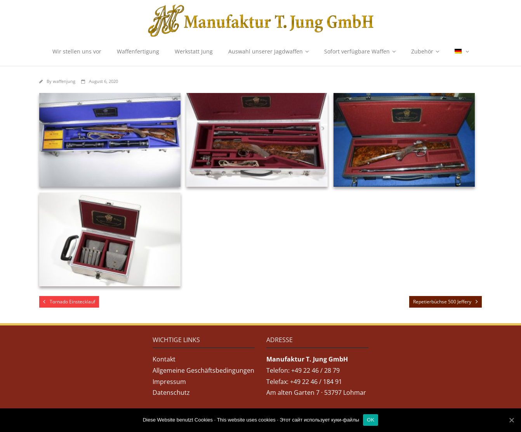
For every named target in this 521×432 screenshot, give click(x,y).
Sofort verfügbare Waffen (357, 51)
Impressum (169, 381)
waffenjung (64, 81)
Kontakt (164, 359)
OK (370, 420)
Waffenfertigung (138, 51)
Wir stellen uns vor (76, 51)
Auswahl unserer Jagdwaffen (265, 51)
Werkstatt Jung (194, 51)
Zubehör (422, 51)
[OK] (511, 420)
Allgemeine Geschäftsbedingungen (203, 370)
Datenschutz (171, 392)
